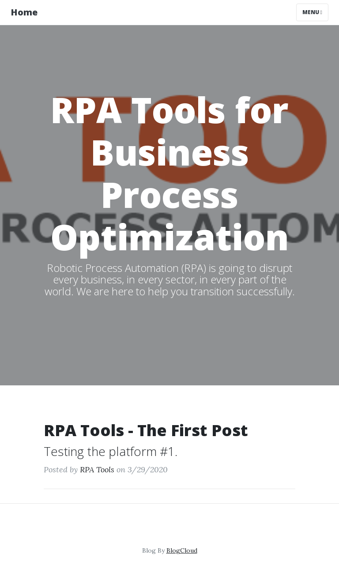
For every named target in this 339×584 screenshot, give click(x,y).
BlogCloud (181, 550)
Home (24, 12)
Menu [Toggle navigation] (312, 12)
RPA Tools (97, 469)
